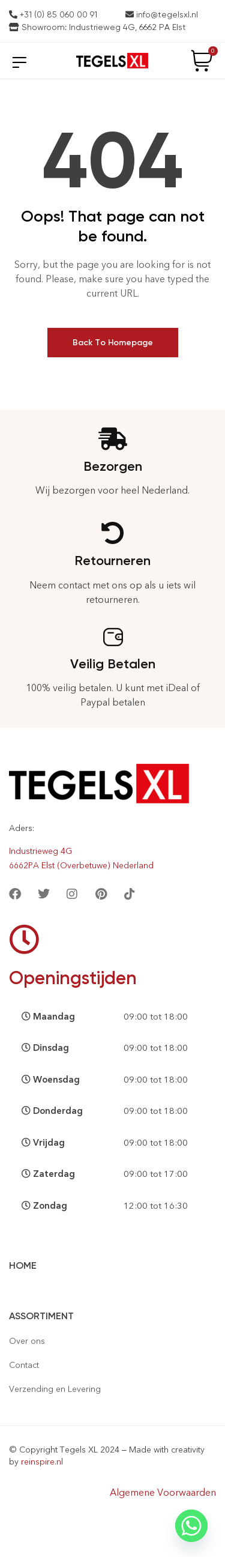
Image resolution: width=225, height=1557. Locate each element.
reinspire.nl (42, 1462)
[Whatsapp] (191, 1526)
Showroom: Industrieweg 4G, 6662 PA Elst (97, 27)
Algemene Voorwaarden (163, 1492)
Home (23, 1265)
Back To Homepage (113, 342)
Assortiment (41, 1316)
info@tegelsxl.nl (161, 14)
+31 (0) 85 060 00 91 (53, 14)
